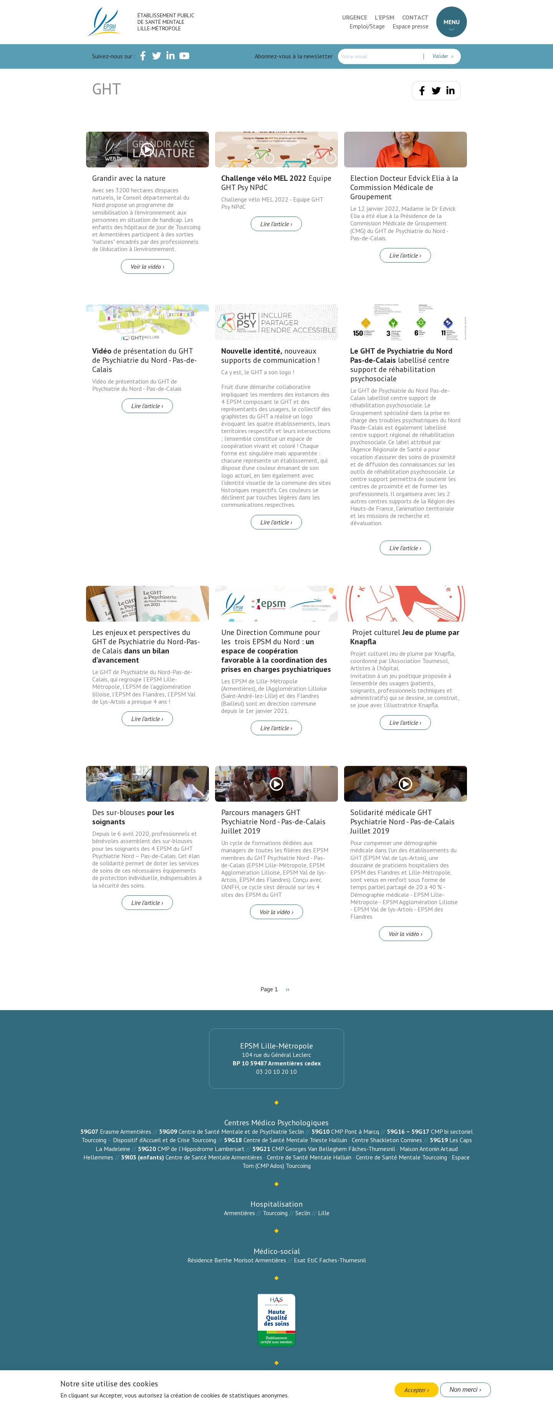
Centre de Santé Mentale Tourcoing (401, 1157)
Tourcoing (275, 1213)
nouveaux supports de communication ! (270, 355)
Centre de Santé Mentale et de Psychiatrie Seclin (241, 1131)
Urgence (354, 17)
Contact (415, 17)
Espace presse (410, 26)
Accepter (415, 1390)
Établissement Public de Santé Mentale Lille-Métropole (165, 21)
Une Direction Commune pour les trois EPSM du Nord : (276, 650)
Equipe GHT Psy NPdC (276, 182)
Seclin (302, 1213)
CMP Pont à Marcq (355, 1131)
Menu (452, 22)
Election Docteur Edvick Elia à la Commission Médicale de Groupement (404, 187)
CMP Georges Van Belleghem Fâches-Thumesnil (333, 1149)
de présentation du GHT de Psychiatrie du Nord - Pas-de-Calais (144, 360)
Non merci (464, 1389)
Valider (441, 56)
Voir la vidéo (146, 266)
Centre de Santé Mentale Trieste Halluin (295, 1140)
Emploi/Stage (367, 26)
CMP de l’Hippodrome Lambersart (201, 1149)
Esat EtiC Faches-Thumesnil (330, 1260)
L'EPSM (384, 17)
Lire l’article (274, 224)
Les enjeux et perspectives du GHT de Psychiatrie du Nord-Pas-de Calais (146, 646)
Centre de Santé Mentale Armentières (214, 1157)
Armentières (239, 1213)
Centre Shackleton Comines (387, 1140)
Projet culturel (404, 637)
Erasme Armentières (125, 1131)
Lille (323, 1213)
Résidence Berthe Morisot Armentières (236, 1260)
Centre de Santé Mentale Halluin (309, 1157)
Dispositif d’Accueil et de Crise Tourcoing (164, 1140)
